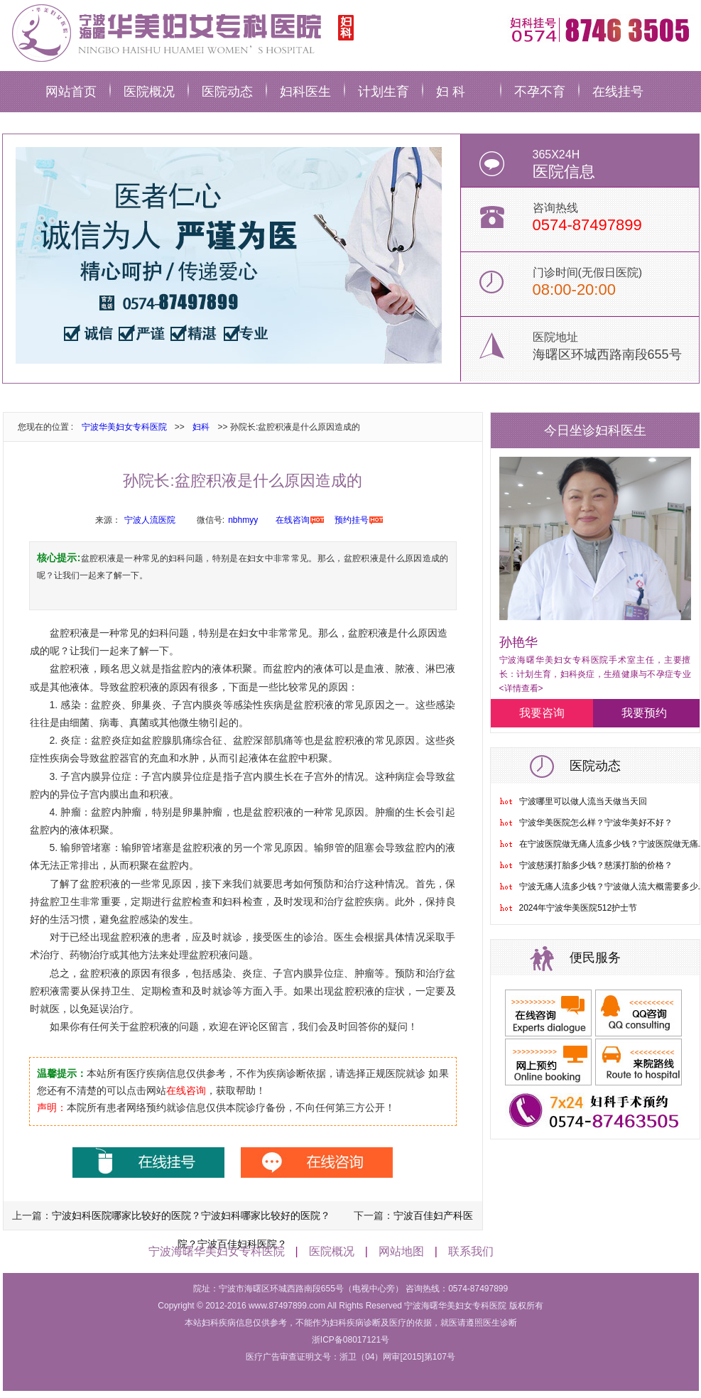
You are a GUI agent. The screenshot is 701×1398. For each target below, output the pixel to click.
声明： (52, 1107)
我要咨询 (542, 713)
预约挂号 (352, 520)
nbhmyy (243, 520)
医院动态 (227, 92)
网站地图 (401, 1251)
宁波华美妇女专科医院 (124, 427)
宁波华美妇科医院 (180, 32)
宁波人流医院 (149, 520)
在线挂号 (617, 92)
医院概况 (149, 92)
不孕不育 (539, 92)
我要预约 (644, 713)
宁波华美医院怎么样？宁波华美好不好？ (596, 823)
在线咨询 (293, 520)
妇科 (201, 427)
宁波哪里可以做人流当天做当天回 (583, 801)
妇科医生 (305, 92)
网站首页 (71, 92)
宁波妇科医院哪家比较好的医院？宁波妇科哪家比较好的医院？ (191, 1215)
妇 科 (450, 92)
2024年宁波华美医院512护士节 (578, 908)
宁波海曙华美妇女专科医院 (216, 1251)
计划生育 (383, 92)
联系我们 (471, 1251)
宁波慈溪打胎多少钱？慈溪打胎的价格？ (596, 865)
